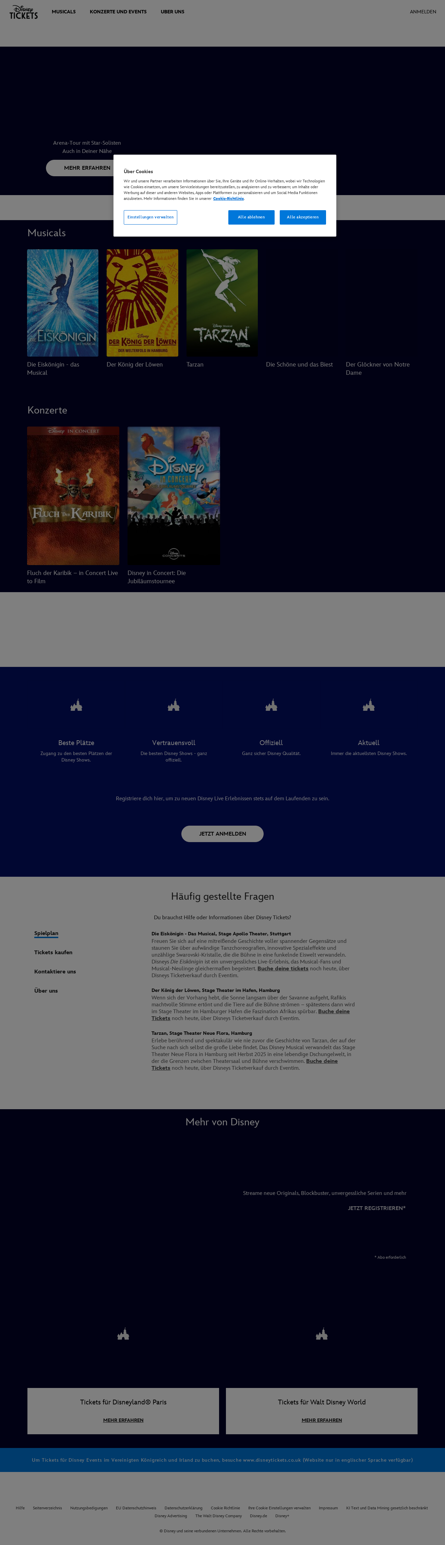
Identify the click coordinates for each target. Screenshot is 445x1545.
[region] (224, 196)
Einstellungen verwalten (150, 217)
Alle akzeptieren (302, 217)
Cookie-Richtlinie (228, 198)
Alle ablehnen (251, 217)
